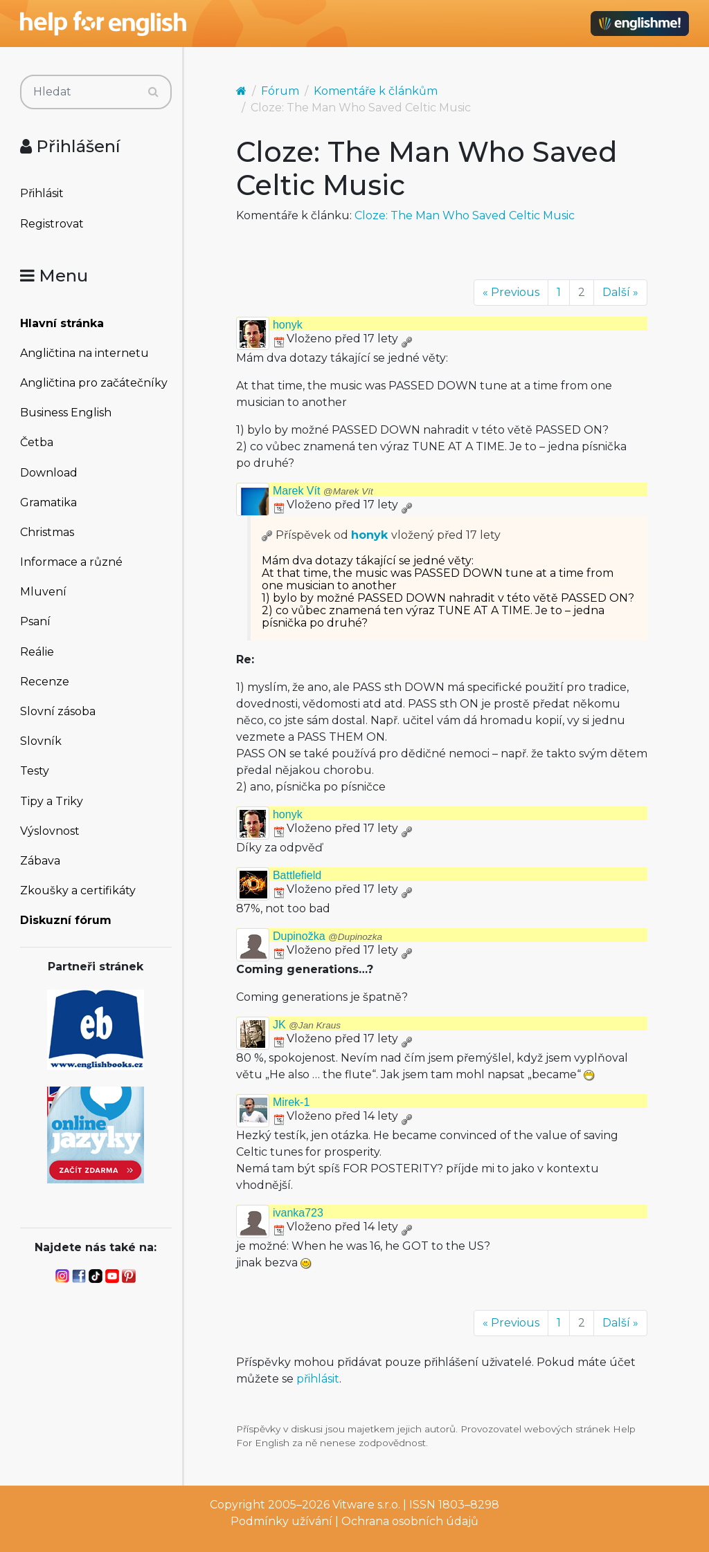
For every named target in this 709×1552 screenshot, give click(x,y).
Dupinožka (327, 936)
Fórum (280, 91)
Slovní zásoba (58, 711)
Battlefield (297, 875)
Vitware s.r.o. (366, 1504)
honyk (288, 325)
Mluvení (43, 591)
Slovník (41, 741)
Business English (65, 412)
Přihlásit (42, 193)
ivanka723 (298, 1213)
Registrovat (52, 223)
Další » (620, 292)
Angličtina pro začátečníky (94, 382)
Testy (34, 770)
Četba (36, 442)
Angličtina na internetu (84, 353)
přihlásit (317, 1378)
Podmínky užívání (281, 1521)
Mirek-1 (291, 1102)
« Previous (511, 292)
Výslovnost (50, 831)
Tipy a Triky (51, 801)
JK (307, 1025)
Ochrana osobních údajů (409, 1521)
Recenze (44, 681)
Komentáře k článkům (376, 91)
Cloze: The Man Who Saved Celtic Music (464, 215)
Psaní (35, 621)
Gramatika (48, 502)
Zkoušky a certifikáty (78, 890)
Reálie (37, 651)
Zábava (40, 860)
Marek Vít (323, 491)
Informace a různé (71, 562)
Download (49, 472)
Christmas (47, 532)
